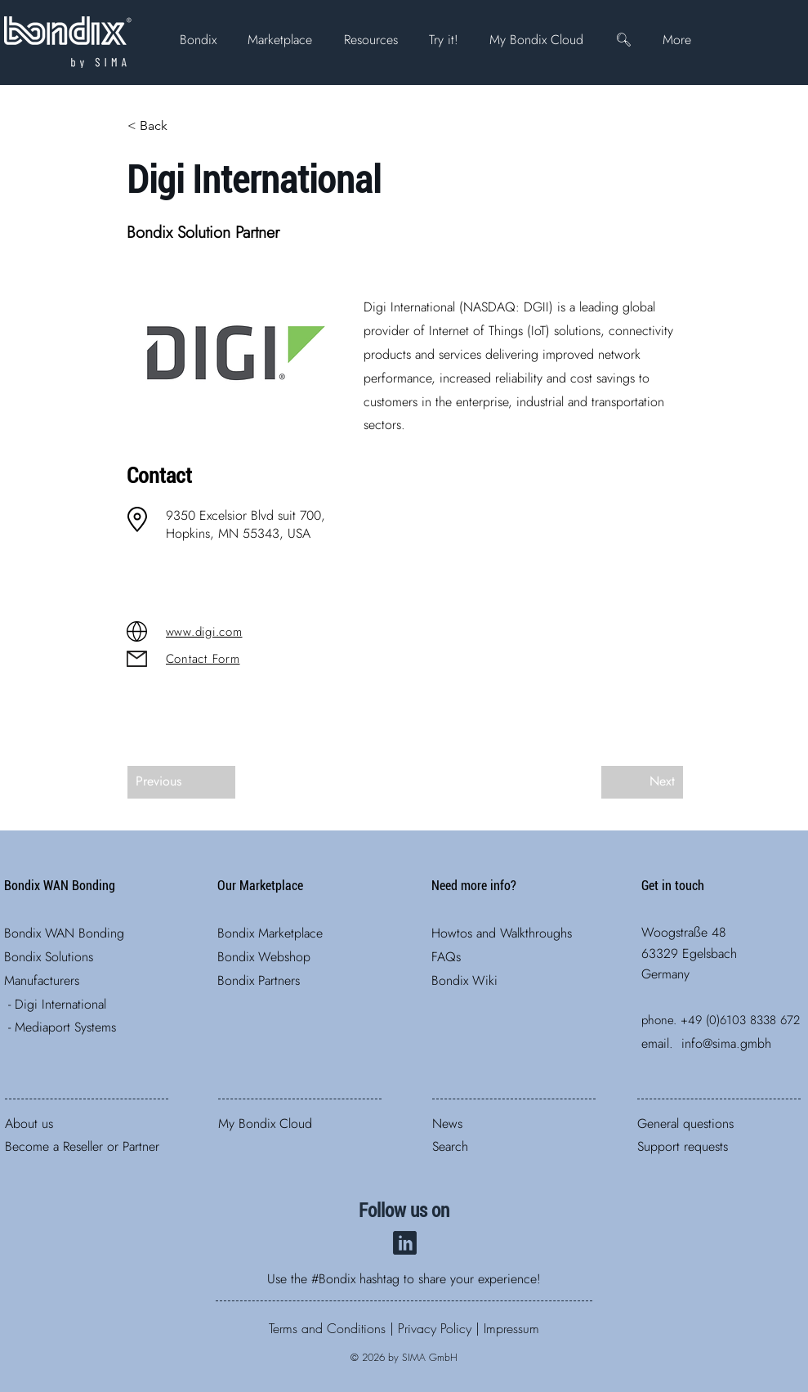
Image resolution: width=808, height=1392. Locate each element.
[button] (198, 39)
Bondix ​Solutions (48, 956)
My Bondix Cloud (265, 1123)
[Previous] (181, 782)
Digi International (60, 1004)
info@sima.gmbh (726, 1043)
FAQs (446, 956)
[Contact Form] (224, 658)
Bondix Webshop (263, 956)
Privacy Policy (434, 1328)
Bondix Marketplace (270, 933)
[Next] (642, 782)
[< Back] (181, 126)
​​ (327, 1328)
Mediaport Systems (65, 1027)
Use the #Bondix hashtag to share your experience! (404, 1278)
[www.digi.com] (224, 631)
